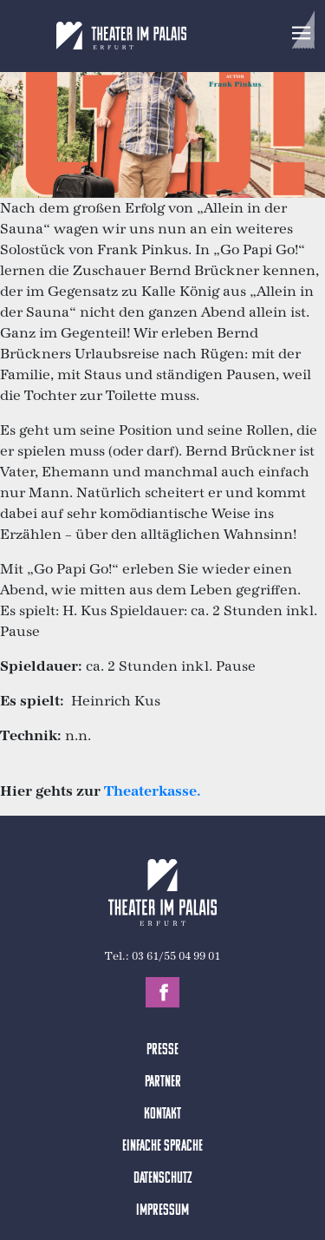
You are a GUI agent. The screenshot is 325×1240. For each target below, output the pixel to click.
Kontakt (162, 1114)
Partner (163, 1082)
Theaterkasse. (152, 791)
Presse (162, 1050)
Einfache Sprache (162, 1146)
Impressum (162, 1211)
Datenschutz (162, 1179)
